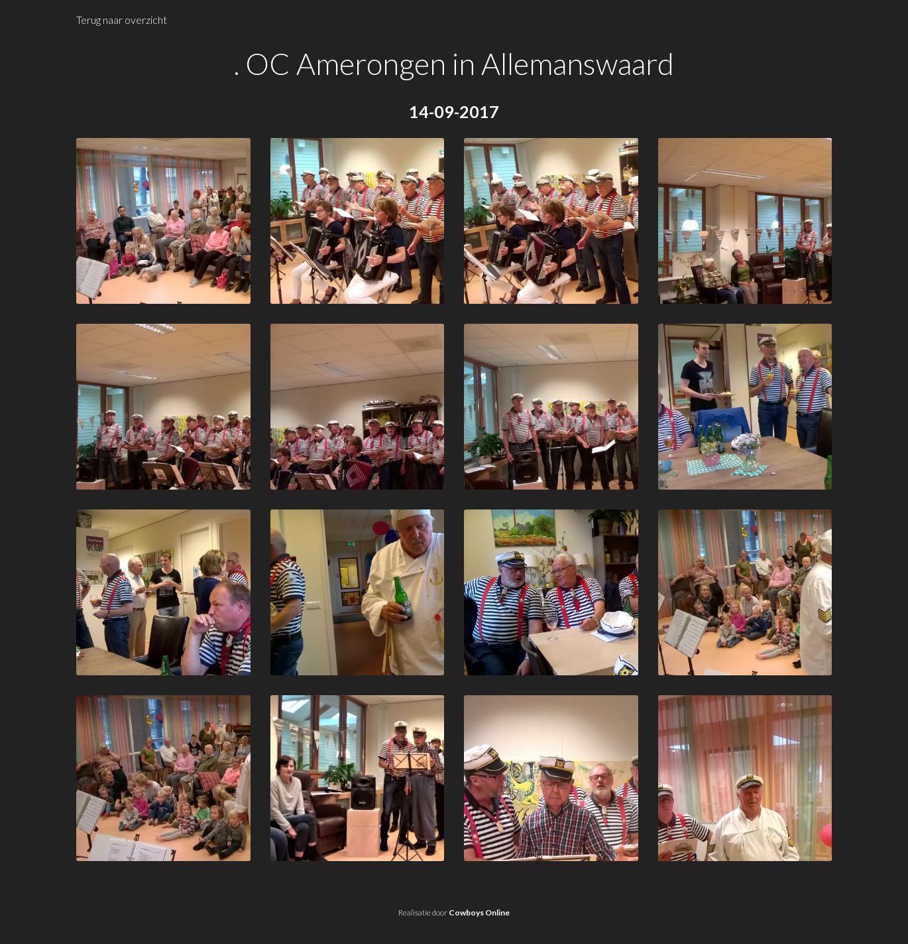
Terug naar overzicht (121, 19)
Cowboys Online (479, 912)
